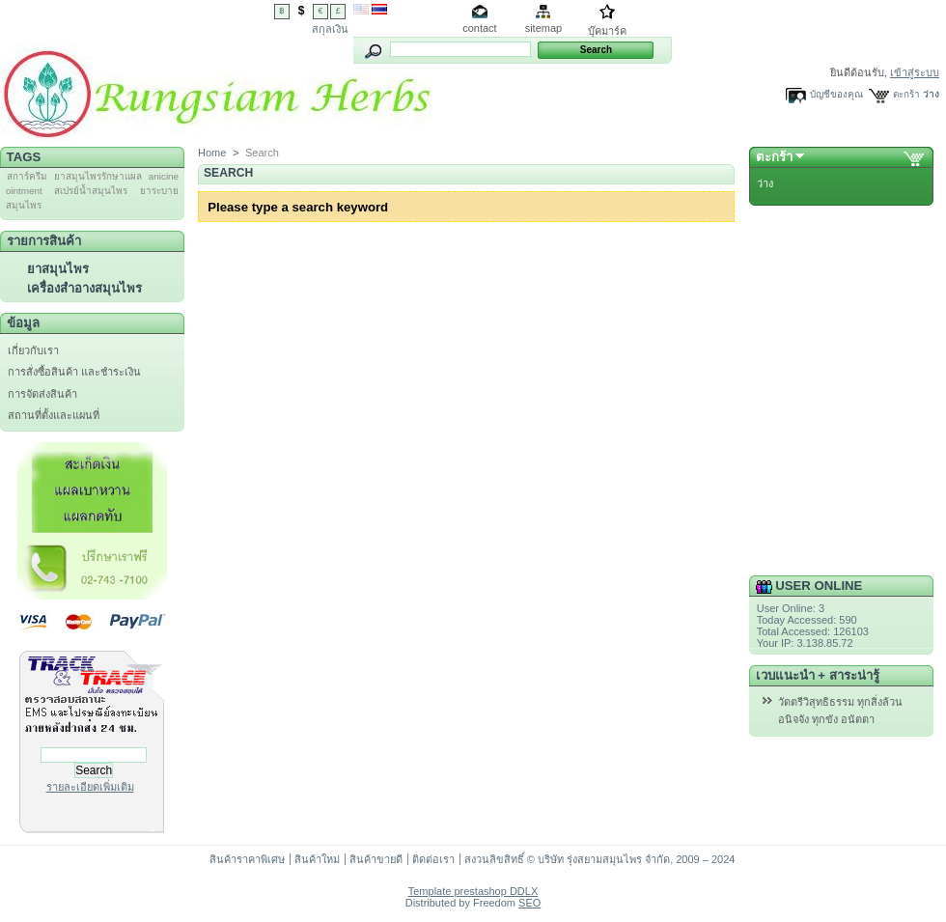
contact (479, 28)
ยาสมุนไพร (58, 269)
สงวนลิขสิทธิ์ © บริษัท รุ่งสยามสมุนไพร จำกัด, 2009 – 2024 (600, 859)
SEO (529, 902)
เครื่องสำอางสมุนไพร (84, 288)
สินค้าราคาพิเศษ (247, 859)
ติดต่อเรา (433, 859)
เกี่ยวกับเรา (33, 350)
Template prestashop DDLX (473, 891)
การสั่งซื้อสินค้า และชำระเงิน (74, 371)
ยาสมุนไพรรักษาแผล (98, 176)
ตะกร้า (906, 94)
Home (212, 152)
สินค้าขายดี (376, 859)
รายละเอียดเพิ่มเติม (90, 787)
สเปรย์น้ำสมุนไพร (90, 190)
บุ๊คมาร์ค (607, 31)
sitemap (544, 28)
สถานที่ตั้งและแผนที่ (53, 415)
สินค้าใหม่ (317, 859)
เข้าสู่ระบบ (914, 72)
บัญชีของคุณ (836, 94)
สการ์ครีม (27, 176)
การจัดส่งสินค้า (42, 394)
